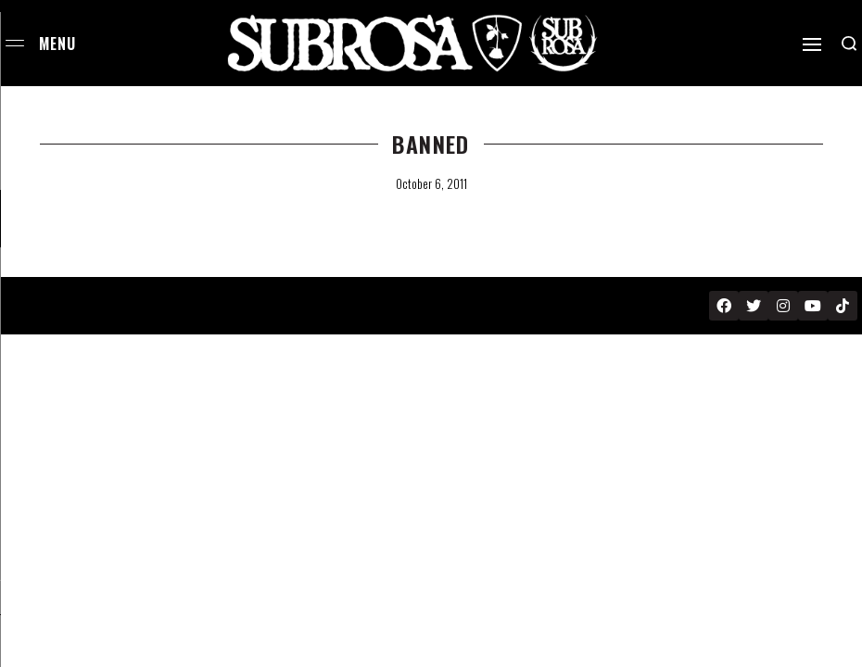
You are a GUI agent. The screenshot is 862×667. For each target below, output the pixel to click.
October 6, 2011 (431, 183)
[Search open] (849, 43)
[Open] (812, 44)
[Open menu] (15, 43)
